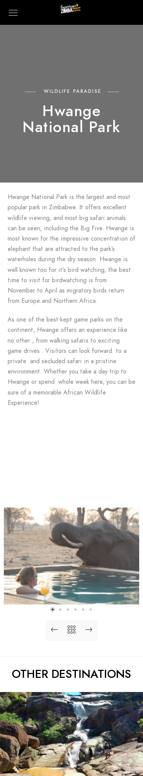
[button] (52, 609)
